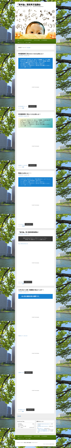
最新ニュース (20, 40)
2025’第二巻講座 (37, 40)
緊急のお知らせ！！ (40, 428)
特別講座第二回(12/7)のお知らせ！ (43, 426)
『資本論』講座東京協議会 (29, 4)
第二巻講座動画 (44, 40)
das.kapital (28, 47)
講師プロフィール (21, 42)
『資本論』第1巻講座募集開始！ (42, 429)
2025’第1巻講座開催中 (28, 40)
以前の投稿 (19, 416)
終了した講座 (28, 42)
